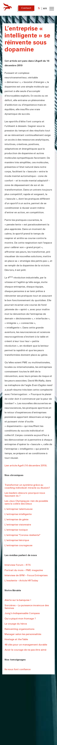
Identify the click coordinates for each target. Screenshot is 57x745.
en (45, 8)
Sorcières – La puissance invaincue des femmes (27, 607)
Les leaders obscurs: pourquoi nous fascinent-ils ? (25, 494)
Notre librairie (13, 590)
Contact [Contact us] (26, 8)
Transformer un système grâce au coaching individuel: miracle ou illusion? (27, 486)
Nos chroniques (14, 475)
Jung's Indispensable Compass (22, 613)
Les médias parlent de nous (21, 555)
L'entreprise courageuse (18, 545)
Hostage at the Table (16, 639)
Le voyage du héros (16, 624)
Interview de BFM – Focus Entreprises (26, 575)
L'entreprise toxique (16, 530)
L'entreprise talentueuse (19, 509)
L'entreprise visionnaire (18, 525)
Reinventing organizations (19, 629)
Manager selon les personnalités (23, 634)
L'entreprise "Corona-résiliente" (22, 535)
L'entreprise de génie (16, 519)
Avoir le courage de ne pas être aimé (25, 650)
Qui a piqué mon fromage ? (20, 619)
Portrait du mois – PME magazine (24, 570)
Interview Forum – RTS (18, 565)
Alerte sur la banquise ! (18, 600)
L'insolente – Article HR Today (21, 581)
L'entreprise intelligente (18, 514)
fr (39, 8)
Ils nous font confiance (18, 669)
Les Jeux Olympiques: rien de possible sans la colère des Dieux (26, 502)
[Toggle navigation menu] (51, 8)
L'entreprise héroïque (17, 540)
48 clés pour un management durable (26, 645)
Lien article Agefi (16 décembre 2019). (26, 465)
